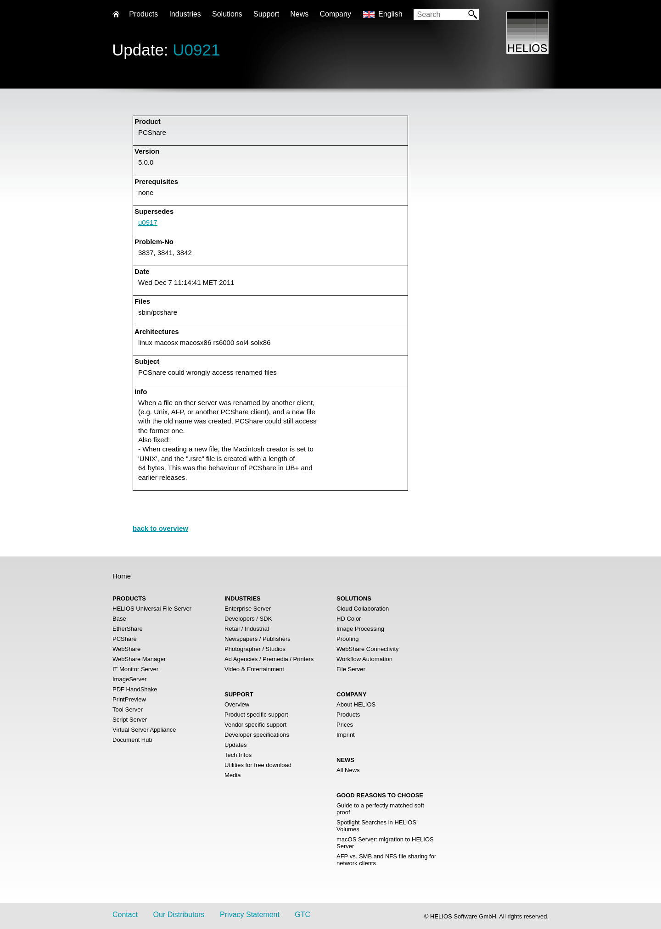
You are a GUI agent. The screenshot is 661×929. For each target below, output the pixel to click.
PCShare (124, 638)
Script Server (129, 719)
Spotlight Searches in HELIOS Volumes (376, 826)
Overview (236, 704)
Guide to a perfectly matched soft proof (380, 809)
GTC (302, 914)
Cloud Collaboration (362, 608)
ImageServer (129, 679)
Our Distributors (179, 914)
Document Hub (132, 739)
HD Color (348, 618)
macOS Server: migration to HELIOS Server (385, 843)
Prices (344, 724)
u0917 (147, 222)
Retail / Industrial (246, 628)
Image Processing (360, 628)
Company (335, 14)
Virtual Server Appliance (144, 729)
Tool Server (127, 709)
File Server (350, 669)
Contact (125, 914)
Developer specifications (256, 734)
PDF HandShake (134, 689)
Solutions (227, 14)
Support (266, 14)
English (390, 14)
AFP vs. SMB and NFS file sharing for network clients (386, 860)
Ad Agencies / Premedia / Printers (269, 659)
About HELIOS (355, 704)
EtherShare (127, 628)
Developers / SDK (248, 618)
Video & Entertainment (254, 669)
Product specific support (256, 714)
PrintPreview (129, 699)
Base (119, 618)
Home (121, 576)
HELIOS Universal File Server (151, 608)
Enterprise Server (247, 608)
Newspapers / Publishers (257, 638)
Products (348, 714)
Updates (235, 744)
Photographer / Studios (255, 648)
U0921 (196, 50)
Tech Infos (238, 754)
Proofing (347, 638)
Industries (185, 14)
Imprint (345, 734)
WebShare (126, 648)
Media (232, 775)
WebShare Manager (139, 659)
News (299, 14)
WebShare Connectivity (367, 648)
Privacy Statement (250, 914)
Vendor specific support (255, 724)
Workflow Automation (364, 659)
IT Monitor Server (135, 669)
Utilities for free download (257, 765)
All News (348, 770)
